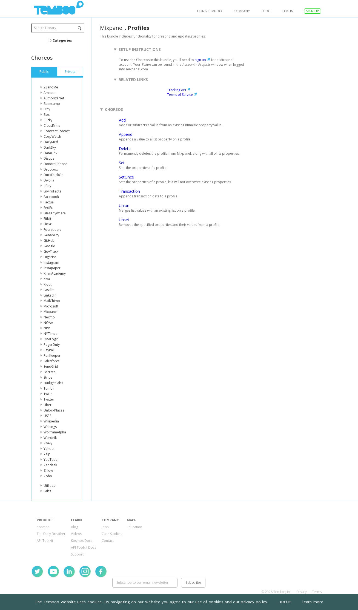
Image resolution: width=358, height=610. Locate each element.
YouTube (51, 459)
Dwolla (49, 180)
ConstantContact (57, 131)
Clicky (48, 120)
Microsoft (51, 306)
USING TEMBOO (209, 11)
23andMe (51, 87)
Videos (76, 533)
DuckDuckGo (54, 174)
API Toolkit (45, 540)
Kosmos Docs (81, 540)
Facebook (51, 196)
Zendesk (50, 465)
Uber (47, 404)
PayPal (49, 350)
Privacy (301, 591)
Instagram (51, 262)
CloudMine (52, 125)
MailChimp (52, 300)
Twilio (48, 394)
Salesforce (52, 361)
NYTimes (50, 333)
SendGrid (51, 366)
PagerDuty (52, 344)
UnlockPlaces (54, 410)
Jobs (105, 527)
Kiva (47, 279)
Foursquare (53, 229)
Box (47, 114)
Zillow (48, 470)
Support (77, 554)
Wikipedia (51, 421)
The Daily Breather (51, 533)
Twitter (49, 399)
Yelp (47, 454)
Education (134, 527)
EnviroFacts (52, 191)
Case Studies (111, 533)
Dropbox (51, 169)
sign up (200, 59)
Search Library (45, 27)
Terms (317, 591)
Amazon (50, 92)
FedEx (48, 207)
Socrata (49, 372)
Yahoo (49, 448)
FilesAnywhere (55, 213)
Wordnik (50, 437)
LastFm (49, 289)
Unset (124, 219)
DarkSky (50, 147)
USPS (47, 415)
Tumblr (49, 388)
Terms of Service (180, 94)
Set (122, 162)
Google (49, 246)
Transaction (129, 191)
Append (125, 134)
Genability (51, 235)
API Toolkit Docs (83, 547)
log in (287, 11)
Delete (125, 148)
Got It (285, 602)
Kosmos (43, 527)
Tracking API (176, 90)
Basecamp (52, 103)
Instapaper (52, 268)
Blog (266, 11)
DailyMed (51, 142)
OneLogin (51, 339)
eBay (47, 185)
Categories (62, 40)
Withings (50, 426)
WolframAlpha (55, 432)
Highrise (50, 257)
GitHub (49, 240)
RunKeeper (52, 355)
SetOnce (126, 177)
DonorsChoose (55, 164)
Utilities (49, 485)
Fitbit (47, 218)
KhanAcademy (55, 273)
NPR (47, 328)
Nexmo (49, 317)
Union (124, 205)
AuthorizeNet (54, 98)
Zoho (48, 476)
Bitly (47, 109)
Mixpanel (51, 311)
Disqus (49, 158)
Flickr (47, 224)
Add (122, 120)
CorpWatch (52, 136)
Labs (47, 491)
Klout (47, 284)
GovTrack (51, 251)
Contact (108, 540)
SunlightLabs (53, 383)
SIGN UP (312, 11)
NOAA (48, 322)
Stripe (48, 377)
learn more (312, 602)
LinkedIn (50, 295)
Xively (48, 443)
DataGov (50, 153)
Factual (49, 202)
